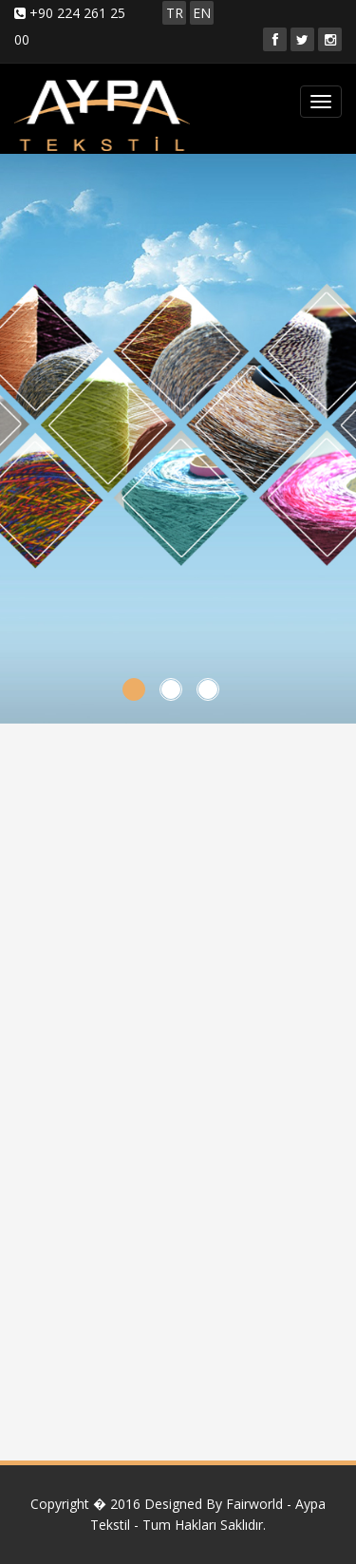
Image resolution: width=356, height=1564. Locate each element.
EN (202, 13)
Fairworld (254, 1504)
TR (174, 13)
